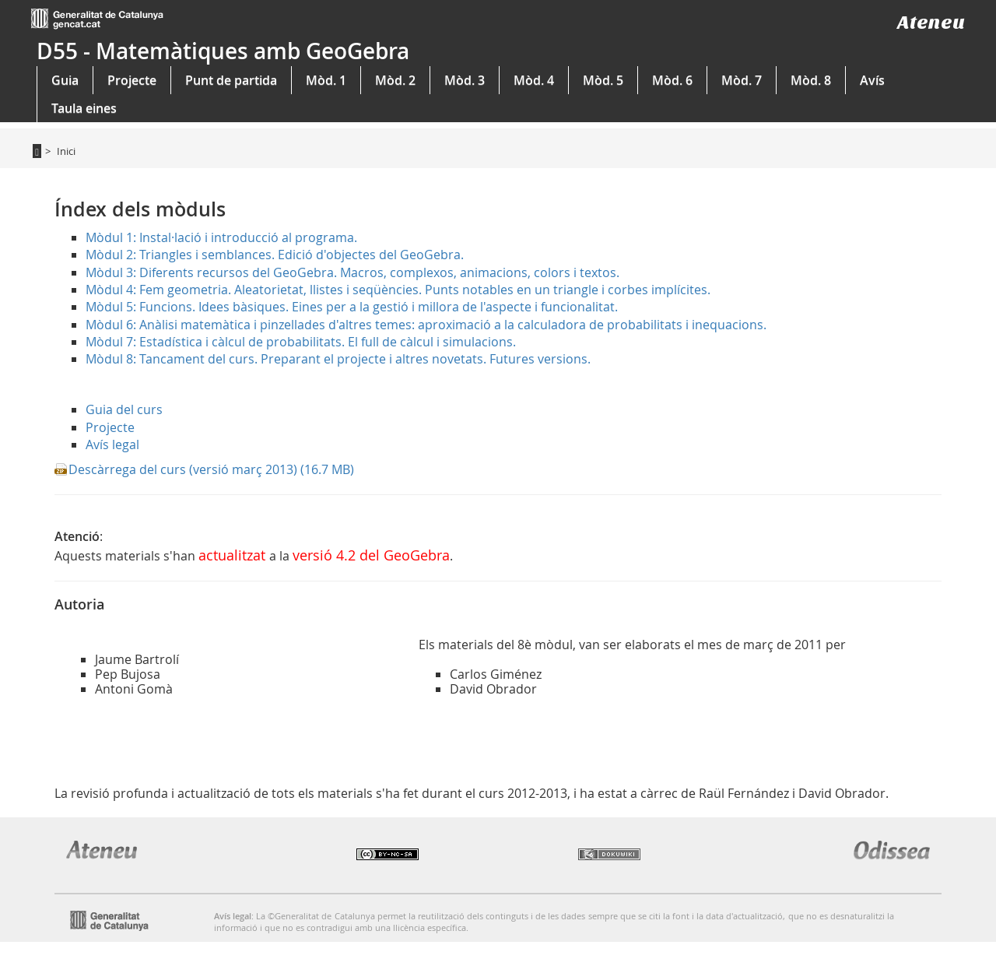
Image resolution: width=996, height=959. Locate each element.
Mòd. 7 (741, 80)
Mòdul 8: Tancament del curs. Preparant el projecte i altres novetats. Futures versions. (338, 358)
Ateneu (931, 22)
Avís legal (112, 444)
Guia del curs (124, 409)
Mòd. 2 (395, 80)
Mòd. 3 (464, 80)
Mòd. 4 (534, 80)
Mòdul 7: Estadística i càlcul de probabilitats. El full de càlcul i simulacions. (301, 341)
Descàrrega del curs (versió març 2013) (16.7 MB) (211, 469)
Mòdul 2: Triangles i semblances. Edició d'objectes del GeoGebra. (275, 254)
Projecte (131, 80)
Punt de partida (231, 80)
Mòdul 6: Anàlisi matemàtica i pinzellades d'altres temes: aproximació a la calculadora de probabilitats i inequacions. (426, 324)
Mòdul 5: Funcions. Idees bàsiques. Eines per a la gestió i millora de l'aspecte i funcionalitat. (352, 306)
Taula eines (84, 108)
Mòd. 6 (672, 80)
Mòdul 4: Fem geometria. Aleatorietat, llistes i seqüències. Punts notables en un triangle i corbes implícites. (398, 289)
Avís (872, 80)
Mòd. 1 (326, 80)
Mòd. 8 (811, 80)
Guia (65, 80)
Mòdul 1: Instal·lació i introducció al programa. (221, 237)
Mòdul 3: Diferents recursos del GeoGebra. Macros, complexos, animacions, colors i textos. (352, 272)
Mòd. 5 (603, 80)
